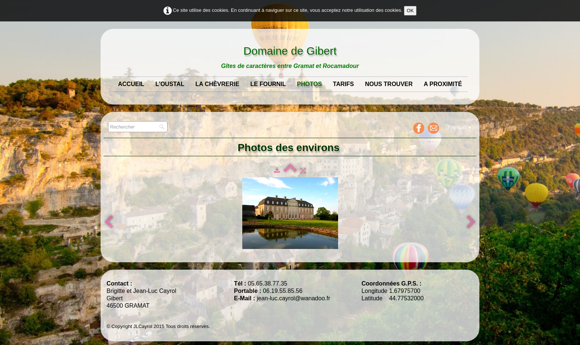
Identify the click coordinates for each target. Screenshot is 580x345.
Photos (309, 84)
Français (460, 127)
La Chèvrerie (217, 84)
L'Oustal (169, 84)
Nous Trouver (389, 84)
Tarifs (343, 84)
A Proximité (443, 84)
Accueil (131, 84)
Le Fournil (268, 84)
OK (410, 10)
